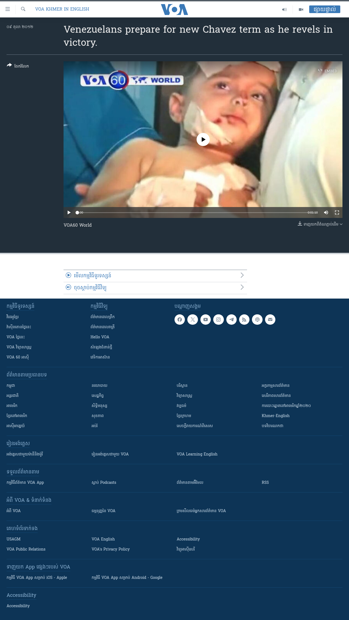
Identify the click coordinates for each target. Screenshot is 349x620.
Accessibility (188, 539)
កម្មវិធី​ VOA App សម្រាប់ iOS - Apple (37, 578)
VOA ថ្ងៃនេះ (16, 337)
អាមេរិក (12, 406)
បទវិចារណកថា (272, 426)
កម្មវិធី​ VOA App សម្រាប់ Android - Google (127, 578)
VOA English (103, 539)
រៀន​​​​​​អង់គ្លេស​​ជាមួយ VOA (110, 454)
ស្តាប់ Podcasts (104, 483)
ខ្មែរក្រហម (184, 416)
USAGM (13, 539)
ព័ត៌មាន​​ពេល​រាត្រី (103, 327)
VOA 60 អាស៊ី (18, 357)
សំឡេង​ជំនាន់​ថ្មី (101, 347)
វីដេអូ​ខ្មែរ (13, 317)
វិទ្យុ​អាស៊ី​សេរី (186, 549)
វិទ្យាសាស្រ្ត (184, 396)
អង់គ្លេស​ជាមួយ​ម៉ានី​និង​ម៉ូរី (25, 454)
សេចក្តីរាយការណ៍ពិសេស (195, 426)
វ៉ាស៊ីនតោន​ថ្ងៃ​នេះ (19, 327)
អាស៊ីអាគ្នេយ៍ (16, 426)
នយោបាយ (99, 386)
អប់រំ (95, 426)
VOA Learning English (197, 454)
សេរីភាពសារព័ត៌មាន (276, 396)
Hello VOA (100, 337)
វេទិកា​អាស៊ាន (100, 357)
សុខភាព (98, 416)
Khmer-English (276, 416)
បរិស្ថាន (182, 386)
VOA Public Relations (26, 549)
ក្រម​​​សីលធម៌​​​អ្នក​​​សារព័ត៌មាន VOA (201, 511)
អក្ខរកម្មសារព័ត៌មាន (276, 386)
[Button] (18, 66)
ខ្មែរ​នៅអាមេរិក (17, 416)
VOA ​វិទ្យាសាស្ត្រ (19, 347)
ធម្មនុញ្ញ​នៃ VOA (104, 511)
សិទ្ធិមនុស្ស (99, 406)
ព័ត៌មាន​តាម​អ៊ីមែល (190, 483)
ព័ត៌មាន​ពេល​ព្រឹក (103, 317)
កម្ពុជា (11, 386)
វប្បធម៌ (181, 406)
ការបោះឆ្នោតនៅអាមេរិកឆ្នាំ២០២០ (286, 406)
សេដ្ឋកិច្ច (98, 396)
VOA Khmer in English (62, 9)
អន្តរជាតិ (13, 396)
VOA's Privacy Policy (111, 549)
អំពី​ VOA (14, 511)
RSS (265, 483)
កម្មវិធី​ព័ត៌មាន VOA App (25, 483)
